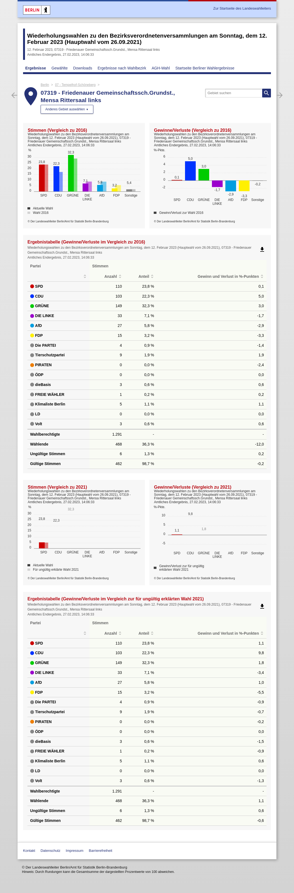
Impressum (74, 851)
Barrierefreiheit (100, 851)
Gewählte (59, 68)
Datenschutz (50, 851)
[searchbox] (238, 93)
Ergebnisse (35, 68)
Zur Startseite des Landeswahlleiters (242, 8)
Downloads (82, 68)
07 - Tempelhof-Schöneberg (75, 85)
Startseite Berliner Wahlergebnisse (204, 68)
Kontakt (29, 851)
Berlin (45, 85)
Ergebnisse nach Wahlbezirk (122, 68)
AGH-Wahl (161, 68)
